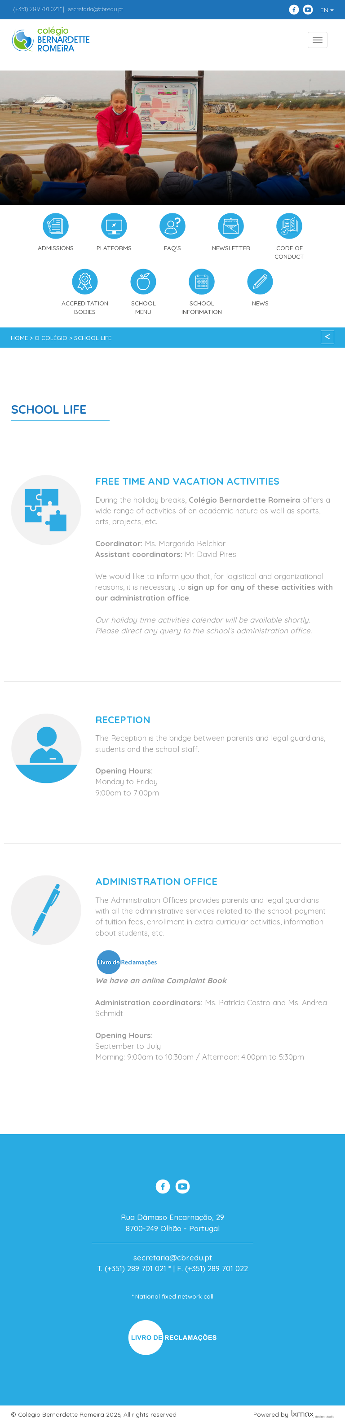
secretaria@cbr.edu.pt (95, 9)
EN (327, 10)
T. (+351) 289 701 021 (131, 1268)
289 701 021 (36, 9)
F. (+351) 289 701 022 (212, 1268)
